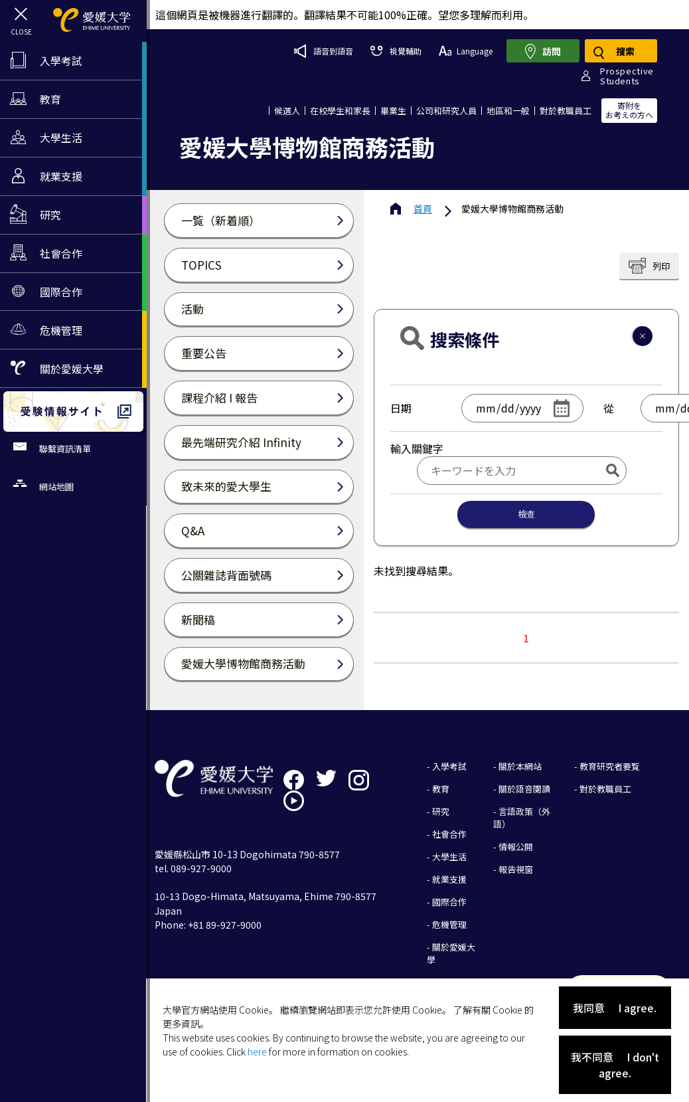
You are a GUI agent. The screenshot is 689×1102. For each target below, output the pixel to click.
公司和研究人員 (446, 110)
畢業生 (393, 110)
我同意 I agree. (615, 1008)
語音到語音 (322, 50)
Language (465, 50)
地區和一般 (508, 110)
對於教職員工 (565, 110)
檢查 (527, 513)
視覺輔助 (395, 50)
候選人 (287, 110)
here (258, 1051)
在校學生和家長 (340, 110)
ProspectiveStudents (627, 75)
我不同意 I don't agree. (615, 1065)
